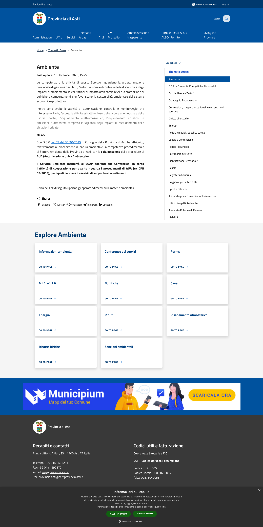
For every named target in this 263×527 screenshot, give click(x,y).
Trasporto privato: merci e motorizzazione (192, 196)
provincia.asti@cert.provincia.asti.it (61, 477)
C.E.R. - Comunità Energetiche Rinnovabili (192, 86)
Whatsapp (74, 205)
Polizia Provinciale (179, 147)
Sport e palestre (178, 189)
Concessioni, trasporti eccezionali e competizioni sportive (196, 109)
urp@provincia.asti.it (55, 472)
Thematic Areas (57, 50)
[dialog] (131, 507)
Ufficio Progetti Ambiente (183, 203)
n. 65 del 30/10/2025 (66, 142)
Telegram (90, 205)
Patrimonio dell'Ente (180, 154)
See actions (174, 63)
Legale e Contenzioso (181, 140)
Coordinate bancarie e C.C (150, 453)
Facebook (44, 205)
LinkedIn (106, 205)
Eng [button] (225, 4)
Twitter (59, 205)
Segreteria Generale (180, 175)
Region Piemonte (42, 4)
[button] (131, 521)
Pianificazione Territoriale (183, 161)
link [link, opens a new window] (164, 506)
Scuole (172, 168)
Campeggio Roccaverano (182, 100)
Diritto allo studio (179, 118)
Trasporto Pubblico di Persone (185, 210)
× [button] (259, 490)
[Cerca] (226, 19)
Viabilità (173, 217)
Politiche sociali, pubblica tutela (187, 133)
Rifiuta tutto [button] (145, 513)
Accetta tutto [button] (118, 513)
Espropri (173, 125)
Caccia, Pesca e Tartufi (181, 93)
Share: (43, 198)
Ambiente (174, 79)
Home (40, 50)
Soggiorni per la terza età (183, 182)
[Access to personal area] (204, 4)
